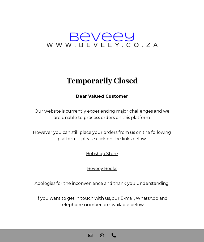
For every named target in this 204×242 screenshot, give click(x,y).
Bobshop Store (102, 153)
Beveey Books (102, 168)
